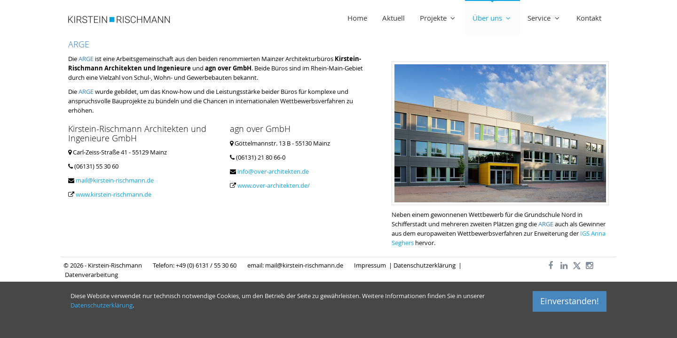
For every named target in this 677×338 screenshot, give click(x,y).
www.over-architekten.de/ (273, 185)
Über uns (492, 18)
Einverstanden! (569, 301)
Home (357, 18)
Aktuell (393, 18)
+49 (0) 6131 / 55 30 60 (206, 265)
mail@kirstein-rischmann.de (115, 180)
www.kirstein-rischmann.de (113, 194)
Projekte (438, 18)
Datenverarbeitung (91, 274)
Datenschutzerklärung (425, 265)
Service (544, 18)
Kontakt (588, 18)
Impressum (370, 265)
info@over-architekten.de (273, 171)
